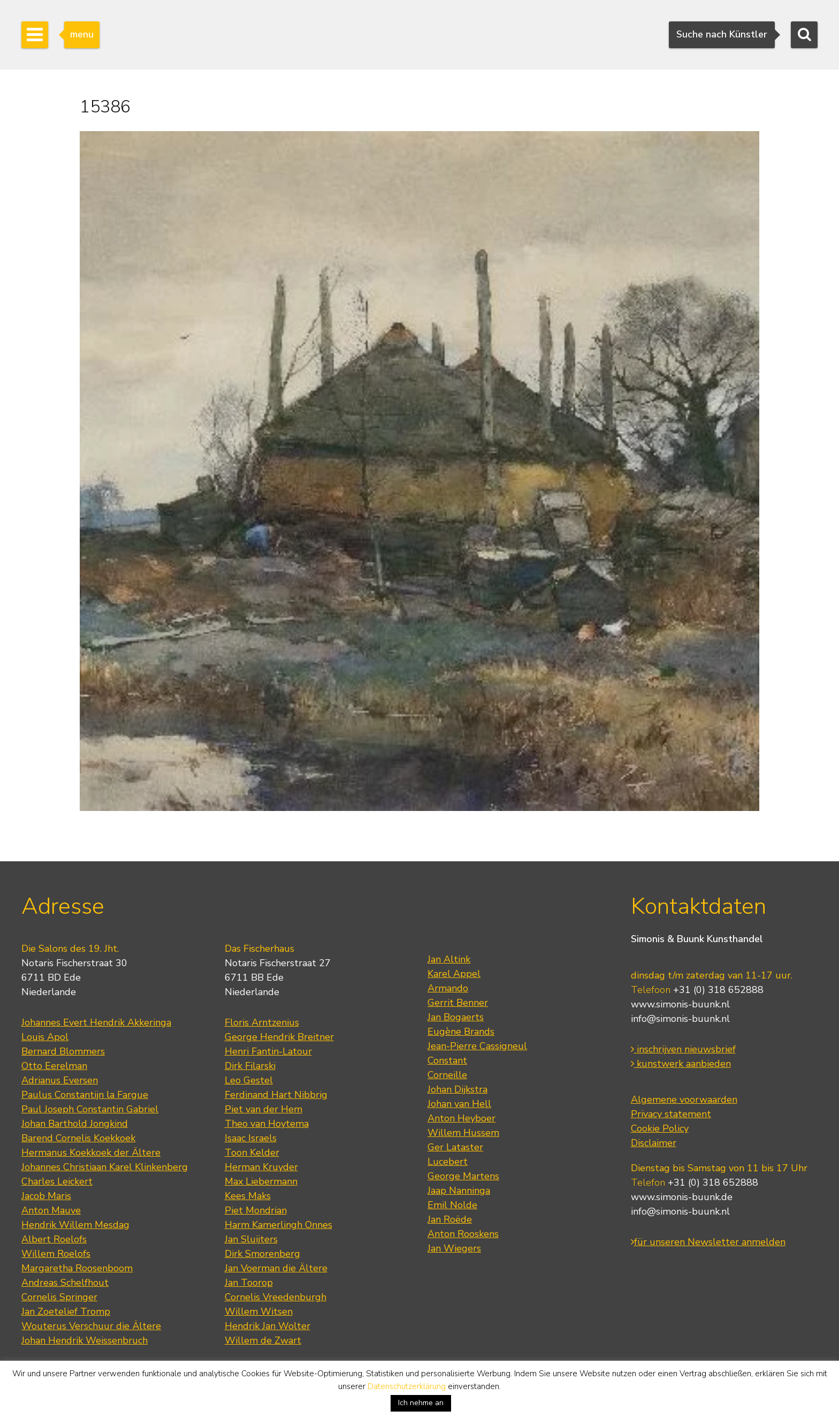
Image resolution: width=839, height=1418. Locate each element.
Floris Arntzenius (262, 1022)
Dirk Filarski (250, 1065)
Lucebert (448, 1161)
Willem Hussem (463, 1132)
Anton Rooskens (463, 1233)
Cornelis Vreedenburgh (275, 1297)
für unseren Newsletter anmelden (708, 1241)
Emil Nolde (452, 1205)
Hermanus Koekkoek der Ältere (91, 1152)
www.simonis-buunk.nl (680, 1004)
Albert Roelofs (54, 1239)
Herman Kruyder (261, 1167)
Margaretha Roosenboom (77, 1268)
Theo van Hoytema (267, 1123)
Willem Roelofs (55, 1253)
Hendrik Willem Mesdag (75, 1224)
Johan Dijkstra (457, 1089)
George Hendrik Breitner (279, 1036)
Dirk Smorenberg (262, 1253)
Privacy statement (671, 1114)
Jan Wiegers (454, 1248)
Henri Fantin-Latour (268, 1051)
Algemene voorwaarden (684, 1099)
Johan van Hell (459, 1103)
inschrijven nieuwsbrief (683, 1049)
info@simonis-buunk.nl (680, 1018)
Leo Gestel (249, 1080)
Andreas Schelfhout (65, 1282)
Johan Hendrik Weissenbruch (84, 1340)
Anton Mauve (51, 1210)
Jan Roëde (450, 1219)
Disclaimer (653, 1142)
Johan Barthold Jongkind (74, 1123)
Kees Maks (248, 1195)
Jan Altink (449, 959)
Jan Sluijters (251, 1239)
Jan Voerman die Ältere (276, 1268)
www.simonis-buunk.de (682, 1196)
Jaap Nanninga (459, 1190)
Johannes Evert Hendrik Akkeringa (96, 1022)
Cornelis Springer (59, 1297)
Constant (447, 1060)
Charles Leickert (57, 1181)
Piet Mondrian (256, 1210)
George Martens (463, 1176)
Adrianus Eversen (59, 1080)
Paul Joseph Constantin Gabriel (89, 1109)
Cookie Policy (660, 1128)
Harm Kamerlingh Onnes (278, 1224)
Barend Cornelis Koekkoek (78, 1138)
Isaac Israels (251, 1138)
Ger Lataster (455, 1147)
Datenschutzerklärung (407, 1386)
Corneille (447, 1074)
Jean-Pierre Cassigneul (477, 1046)
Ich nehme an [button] (421, 1403)
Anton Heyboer (461, 1118)
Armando (448, 988)
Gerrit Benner (458, 1002)
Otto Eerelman (54, 1065)
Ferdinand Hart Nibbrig (276, 1094)
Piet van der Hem (263, 1109)
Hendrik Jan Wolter (267, 1326)
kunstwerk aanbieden (681, 1063)
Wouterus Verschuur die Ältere (91, 1326)
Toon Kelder (252, 1152)
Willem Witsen (259, 1311)
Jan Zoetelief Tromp (65, 1311)
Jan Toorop (249, 1282)
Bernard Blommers (63, 1051)
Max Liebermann (261, 1181)
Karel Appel (454, 973)
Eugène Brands (461, 1031)
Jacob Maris (46, 1195)
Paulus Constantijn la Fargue (84, 1094)
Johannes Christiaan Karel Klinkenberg (104, 1167)
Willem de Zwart (263, 1340)
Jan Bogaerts (456, 1017)
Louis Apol (44, 1036)
